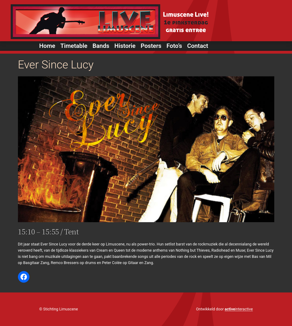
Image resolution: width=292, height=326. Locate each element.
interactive (239, 309)
